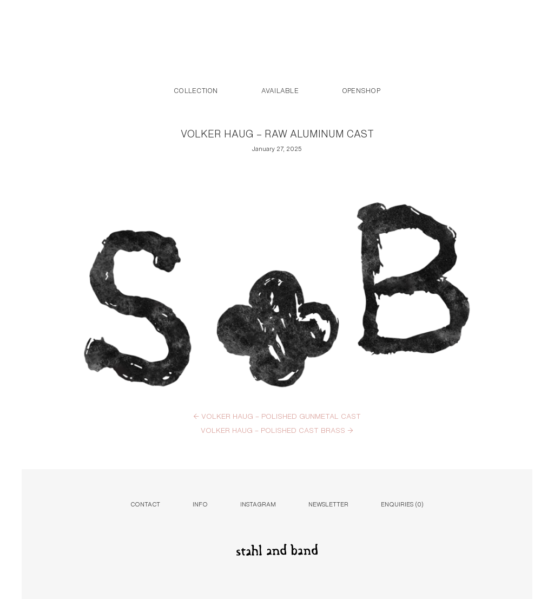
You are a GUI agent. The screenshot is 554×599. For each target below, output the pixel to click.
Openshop (361, 89)
